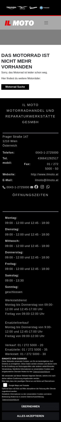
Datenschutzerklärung (41, 372)
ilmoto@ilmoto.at (46, 180)
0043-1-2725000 (47, 152)
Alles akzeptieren (30, 416)
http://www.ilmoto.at (44, 174)
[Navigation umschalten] (46, 22)
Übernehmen (30, 406)
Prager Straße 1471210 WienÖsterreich (15, 141)
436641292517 (48, 158)
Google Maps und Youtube (19, 385)
